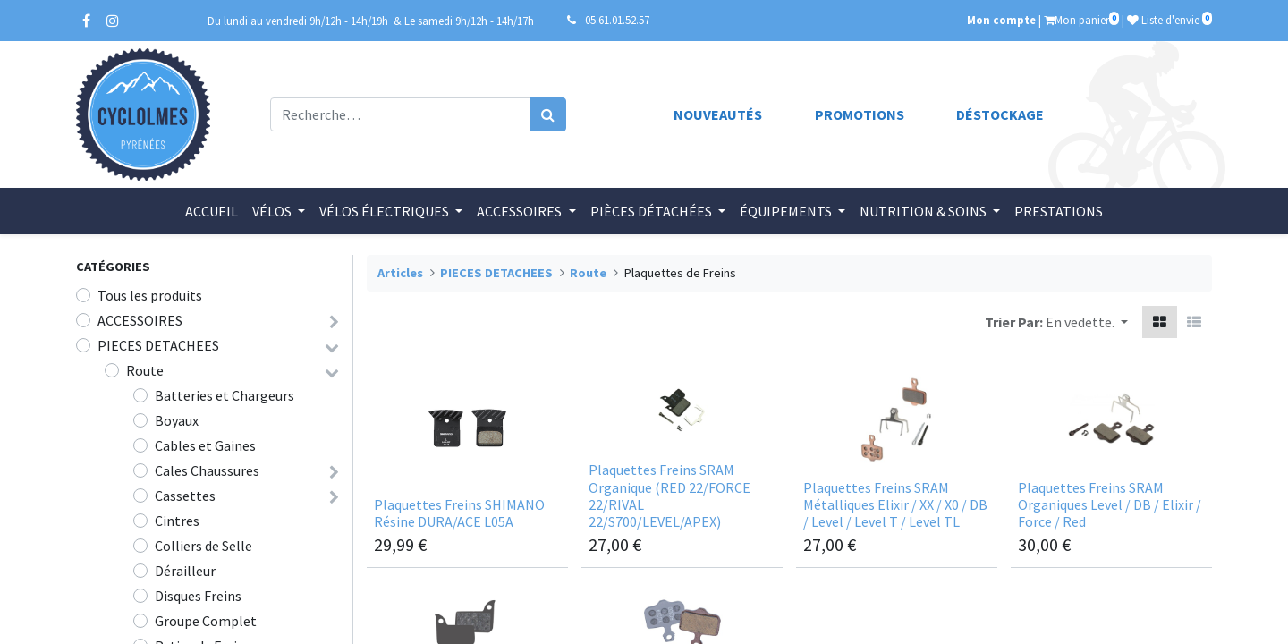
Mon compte (1001, 20)
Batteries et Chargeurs (224, 395)
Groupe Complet (206, 621)
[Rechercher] (548, 114)
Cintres (177, 521)
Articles (400, 273)
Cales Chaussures (207, 470)
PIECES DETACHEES (158, 345)
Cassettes (185, 495)
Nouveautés (718, 114)
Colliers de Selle (203, 546)
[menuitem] (211, 211)
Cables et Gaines (205, 445)
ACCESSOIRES (139, 320)
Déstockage (1000, 114)
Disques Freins (198, 596)
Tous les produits (149, 295)
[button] (1087, 322)
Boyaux (177, 420)
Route (145, 370)
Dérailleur (185, 571)
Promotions (859, 114)
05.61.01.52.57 (617, 20)
